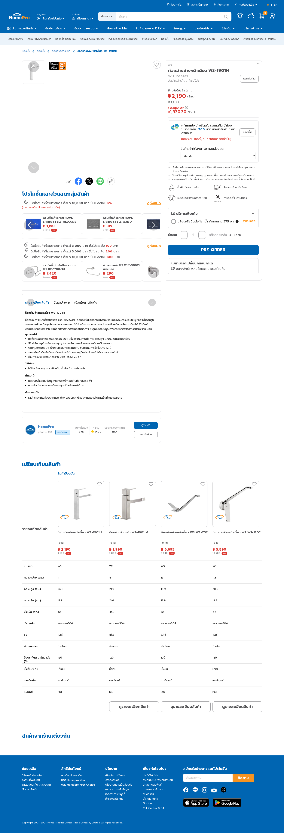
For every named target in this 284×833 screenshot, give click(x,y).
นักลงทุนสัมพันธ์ (152, 785)
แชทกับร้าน (146, 434)
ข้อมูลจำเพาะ (61, 302)
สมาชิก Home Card (72, 775)
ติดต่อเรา (148, 803)
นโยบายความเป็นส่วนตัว (119, 785)
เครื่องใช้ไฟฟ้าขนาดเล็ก (39, 39)
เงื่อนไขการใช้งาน (115, 775)
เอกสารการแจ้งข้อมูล (117, 789)
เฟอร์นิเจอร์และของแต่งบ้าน (123, 39)
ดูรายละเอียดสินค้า (134, 706)
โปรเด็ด (226, 28)
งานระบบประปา (149, 39)
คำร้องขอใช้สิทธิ (114, 799)
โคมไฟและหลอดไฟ (229, 39)
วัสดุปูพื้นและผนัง (206, 39)
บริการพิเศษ (251, 28)
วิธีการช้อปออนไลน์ (32, 775)
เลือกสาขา (83, 18)
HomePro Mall (117, 28)
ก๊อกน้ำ (41, 51)
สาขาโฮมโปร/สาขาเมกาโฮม (158, 780)
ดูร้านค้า (145, 425)
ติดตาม (243, 778)
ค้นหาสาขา (221, 5)
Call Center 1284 (153, 808)
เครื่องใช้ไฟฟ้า (15, 39)
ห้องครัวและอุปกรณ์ (183, 39)
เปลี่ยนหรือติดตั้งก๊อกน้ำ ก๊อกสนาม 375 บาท (205, 221)
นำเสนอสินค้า (150, 799)
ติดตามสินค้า (29, 789)
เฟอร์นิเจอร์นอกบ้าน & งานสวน (259, 39)
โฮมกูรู (178, 28)
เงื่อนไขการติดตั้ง (85, 302)
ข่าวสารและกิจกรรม (153, 789)
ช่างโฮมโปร (202, 28)
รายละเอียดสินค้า (37, 302)
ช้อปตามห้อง (53, 28)
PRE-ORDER (213, 250)
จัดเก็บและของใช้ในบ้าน (92, 39)
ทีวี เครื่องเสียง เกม (65, 39)
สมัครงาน (148, 794)
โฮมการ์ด (174, 5)
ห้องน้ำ (165, 39)
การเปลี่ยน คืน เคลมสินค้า (36, 785)
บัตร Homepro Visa (73, 780)
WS (170, 65)
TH (267, 5)
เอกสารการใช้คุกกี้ (115, 794)
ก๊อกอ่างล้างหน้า (61, 51)
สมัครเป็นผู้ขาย (197, 5)
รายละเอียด (249, 221)
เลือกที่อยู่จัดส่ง (51, 18)
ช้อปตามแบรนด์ (84, 28)
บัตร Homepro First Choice (78, 785)
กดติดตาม (62, 432)
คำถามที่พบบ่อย (31, 780)
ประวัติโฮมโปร (150, 775)
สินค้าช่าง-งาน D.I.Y (149, 28)
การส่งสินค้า (112, 780)
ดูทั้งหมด (154, 203)
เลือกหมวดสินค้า (22, 28)
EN (275, 5)
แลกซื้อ (247, 132)
